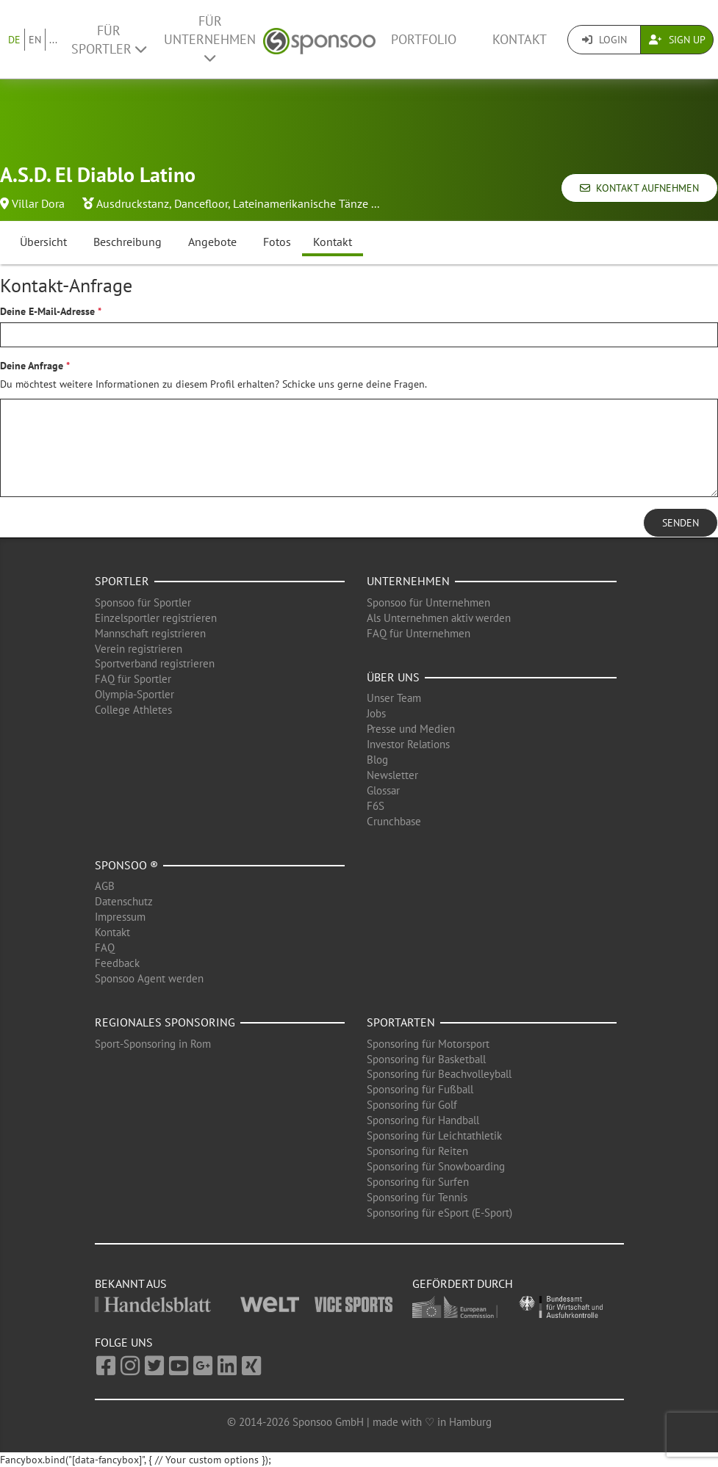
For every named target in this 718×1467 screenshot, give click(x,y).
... (53, 39)
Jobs (376, 713)
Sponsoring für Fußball (420, 1089)
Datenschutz (124, 901)
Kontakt (519, 39)
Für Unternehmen (210, 38)
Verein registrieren (138, 649)
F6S (375, 806)
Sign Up (677, 39)
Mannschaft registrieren (150, 633)
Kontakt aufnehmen (639, 188)
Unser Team (394, 698)
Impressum (120, 917)
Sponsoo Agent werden (149, 978)
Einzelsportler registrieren (156, 618)
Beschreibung (127, 241)
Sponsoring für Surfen (418, 1182)
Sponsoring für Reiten (417, 1151)
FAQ (105, 948)
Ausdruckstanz (132, 203)
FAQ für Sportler (133, 679)
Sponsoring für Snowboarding (436, 1166)
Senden (680, 522)
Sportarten (401, 1022)
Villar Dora (38, 203)
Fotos (277, 241)
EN (35, 39)
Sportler (122, 580)
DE (14, 39)
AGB (105, 886)
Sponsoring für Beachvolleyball (439, 1074)
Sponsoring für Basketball (426, 1059)
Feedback (117, 963)
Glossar (383, 790)
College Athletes (133, 710)
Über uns (393, 677)
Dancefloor (201, 203)
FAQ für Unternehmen (418, 633)
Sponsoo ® (126, 865)
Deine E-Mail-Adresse (47, 311)
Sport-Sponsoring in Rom (153, 1044)
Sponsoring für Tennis (417, 1197)
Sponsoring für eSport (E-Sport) (439, 1213)
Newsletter (392, 775)
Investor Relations (408, 744)
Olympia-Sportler (134, 694)
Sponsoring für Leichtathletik (434, 1135)
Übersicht (43, 241)
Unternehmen (408, 580)
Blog (377, 760)
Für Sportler (108, 39)
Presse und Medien (411, 729)
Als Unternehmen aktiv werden (439, 618)
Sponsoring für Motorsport (428, 1044)
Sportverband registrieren (155, 663)
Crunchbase (394, 821)
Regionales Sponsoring (165, 1022)
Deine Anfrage (31, 365)
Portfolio (423, 39)
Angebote (212, 241)
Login (604, 39)
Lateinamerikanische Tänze (300, 203)
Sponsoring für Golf (412, 1105)
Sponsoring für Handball (423, 1120)
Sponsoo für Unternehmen (428, 602)
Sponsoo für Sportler (143, 602)
